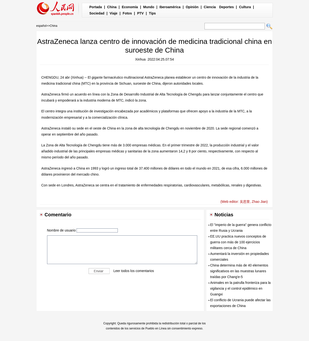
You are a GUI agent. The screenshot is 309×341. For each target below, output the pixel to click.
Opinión (192, 7)
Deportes (226, 7)
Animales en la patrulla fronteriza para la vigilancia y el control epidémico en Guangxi (240, 288)
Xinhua (140, 59)
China (112, 7)
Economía (130, 7)
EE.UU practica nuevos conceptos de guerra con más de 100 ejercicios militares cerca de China (238, 242)
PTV (140, 13)
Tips (152, 13)
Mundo (148, 7)
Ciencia (210, 7)
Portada (95, 7)
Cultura (245, 7)
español (41, 25)
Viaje (113, 13)
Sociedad (96, 13)
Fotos (127, 13)
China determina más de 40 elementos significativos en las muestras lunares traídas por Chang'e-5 (239, 271)
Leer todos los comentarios (133, 271)
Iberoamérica (170, 7)
